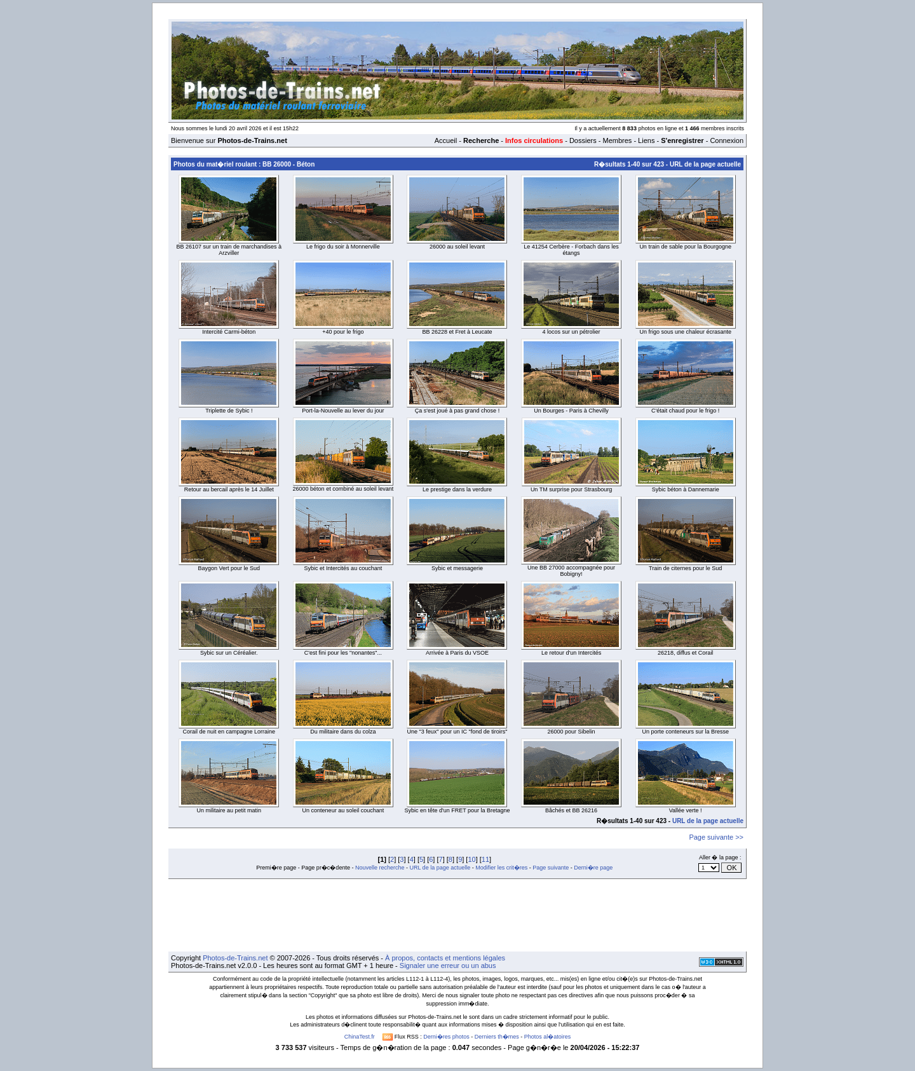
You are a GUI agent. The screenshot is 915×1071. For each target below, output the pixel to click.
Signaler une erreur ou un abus (448, 965)
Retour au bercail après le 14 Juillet (229, 489)
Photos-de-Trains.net (235, 958)
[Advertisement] (457, 915)
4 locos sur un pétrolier (571, 332)
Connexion (726, 140)
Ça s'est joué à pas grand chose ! (457, 410)
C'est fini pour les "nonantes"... (343, 653)
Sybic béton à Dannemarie (685, 489)
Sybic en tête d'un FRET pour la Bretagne (457, 810)
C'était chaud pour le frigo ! (685, 410)
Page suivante (550, 867)
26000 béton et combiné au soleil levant (343, 489)
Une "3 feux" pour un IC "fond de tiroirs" (457, 731)
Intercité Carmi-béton (228, 332)
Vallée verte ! (685, 810)
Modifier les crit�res (501, 867)
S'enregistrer (682, 140)
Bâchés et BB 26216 (571, 810)
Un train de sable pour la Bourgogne (685, 246)
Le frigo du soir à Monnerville (343, 246)
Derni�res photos (446, 1036)
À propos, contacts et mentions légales (445, 958)
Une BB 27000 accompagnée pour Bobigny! (571, 570)
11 (485, 859)
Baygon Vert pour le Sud (229, 568)
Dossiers (583, 140)
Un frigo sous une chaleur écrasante (685, 332)
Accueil (446, 140)
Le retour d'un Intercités (571, 653)
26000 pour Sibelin (571, 731)
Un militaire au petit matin (229, 810)
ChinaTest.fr (359, 1036)
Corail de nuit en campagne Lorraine (229, 731)
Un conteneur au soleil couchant (343, 810)
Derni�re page (593, 867)
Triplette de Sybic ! (228, 410)
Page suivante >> (716, 837)
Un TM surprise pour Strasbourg (571, 489)
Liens (646, 140)
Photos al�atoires (547, 1036)
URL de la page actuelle (705, 164)
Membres (617, 140)
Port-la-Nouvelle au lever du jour (343, 410)
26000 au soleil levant (457, 246)
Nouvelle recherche (380, 867)
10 (471, 859)
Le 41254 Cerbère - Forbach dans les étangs (571, 249)
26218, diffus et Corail (685, 653)
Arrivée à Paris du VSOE (457, 653)
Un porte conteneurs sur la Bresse (685, 731)
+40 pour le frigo (342, 332)
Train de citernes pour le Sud (685, 568)
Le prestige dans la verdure (457, 489)
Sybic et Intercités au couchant (343, 568)
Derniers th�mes (497, 1036)
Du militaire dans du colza (343, 731)
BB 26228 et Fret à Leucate (457, 332)
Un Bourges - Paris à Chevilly (571, 410)
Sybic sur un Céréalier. (229, 653)
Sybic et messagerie (457, 568)
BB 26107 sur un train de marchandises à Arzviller (228, 249)
